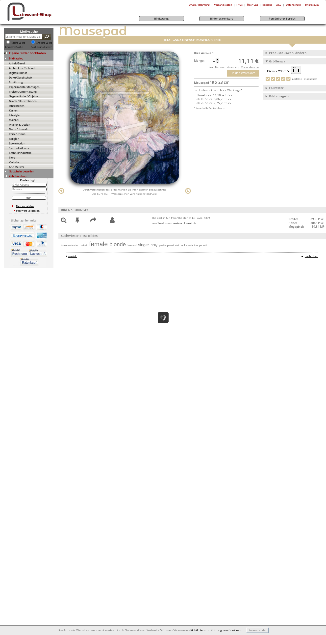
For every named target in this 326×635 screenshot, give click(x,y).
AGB (278, 4)
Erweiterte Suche (14, 47)
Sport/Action (17, 143)
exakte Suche (18, 42)
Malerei (14, 120)
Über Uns (252, 4)
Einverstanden (257, 630)
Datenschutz (293, 4)
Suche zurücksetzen (41, 47)
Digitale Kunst (18, 73)
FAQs (239, 4)
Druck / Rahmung (199, 4)
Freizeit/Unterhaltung (23, 91)
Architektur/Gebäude (22, 68)
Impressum (312, 4)
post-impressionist (169, 245)
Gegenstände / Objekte (23, 96)
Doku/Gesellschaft (20, 77)
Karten (13, 110)
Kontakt (267, 4)
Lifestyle (14, 115)
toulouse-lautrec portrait (74, 245)
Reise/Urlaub (17, 134)
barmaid (131, 245)
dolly (154, 245)
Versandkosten (223, 4)
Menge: (199, 61)
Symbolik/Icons (19, 148)
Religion (14, 138)
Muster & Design (19, 124)
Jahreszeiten (17, 106)
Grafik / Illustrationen (23, 101)
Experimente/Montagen (24, 87)
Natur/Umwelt (18, 129)
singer (143, 245)
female (98, 244)
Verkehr (14, 162)
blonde (117, 244)
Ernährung (16, 82)
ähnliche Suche (44, 42)
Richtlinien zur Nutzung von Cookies (214, 630)
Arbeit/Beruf (17, 63)
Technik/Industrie (20, 153)
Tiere (12, 157)
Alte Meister (16, 167)
